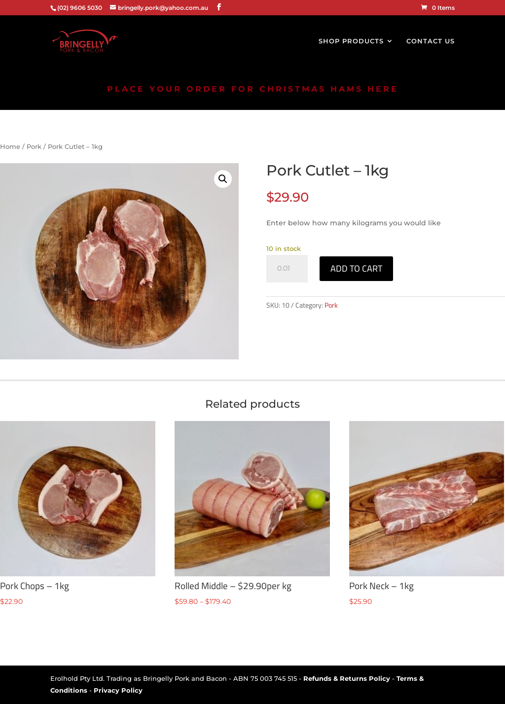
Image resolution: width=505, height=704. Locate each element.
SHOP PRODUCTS (351, 41)
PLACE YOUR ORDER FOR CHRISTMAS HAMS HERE (252, 89)
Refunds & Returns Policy (346, 678)
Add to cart (356, 268)
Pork (34, 146)
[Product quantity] (287, 268)
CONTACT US (430, 41)
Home (10, 146)
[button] (223, 179)
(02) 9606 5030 (79, 7)
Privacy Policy (118, 690)
